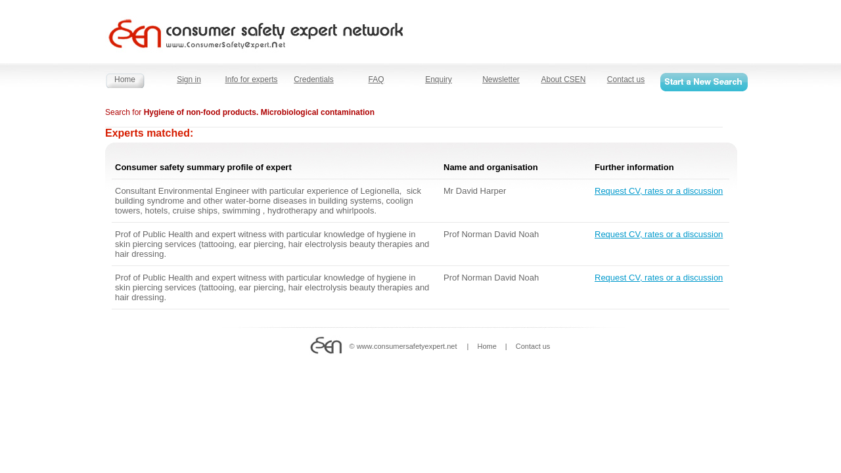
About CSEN (563, 79)
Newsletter (501, 79)
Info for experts (251, 79)
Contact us (626, 79)
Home (124, 79)
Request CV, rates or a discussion (659, 191)
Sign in (189, 79)
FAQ (376, 79)
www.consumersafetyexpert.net (407, 346)
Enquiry (438, 79)
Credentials (314, 79)
